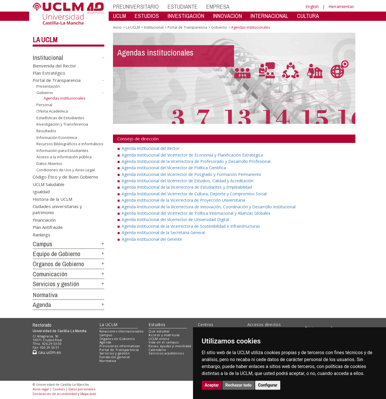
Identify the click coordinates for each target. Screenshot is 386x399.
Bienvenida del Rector (54, 65)
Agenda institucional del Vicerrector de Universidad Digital (175, 219)
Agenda (42, 304)
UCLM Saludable (48, 184)
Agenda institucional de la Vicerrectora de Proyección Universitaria (183, 200)
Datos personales (81, 389)
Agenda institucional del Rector (150, 148)
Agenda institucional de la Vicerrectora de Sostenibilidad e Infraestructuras (191, 226)
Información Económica (56, 137)
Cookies (59, 389)
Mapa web (88, 393)
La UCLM (45, 39)
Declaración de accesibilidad (55, 393)
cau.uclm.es (47, 352)
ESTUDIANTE (183, 6)
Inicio (117, 27)
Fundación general (114, 357)
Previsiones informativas (119, 346)
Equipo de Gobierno (56, 253)
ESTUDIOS (147, 16)
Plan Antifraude (48, 227)
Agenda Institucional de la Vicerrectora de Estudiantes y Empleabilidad (187, 187)
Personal (44, 104)
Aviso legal (41, 389)
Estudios (157, 324)
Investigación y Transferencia (62, 124)
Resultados (46, 130)
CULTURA (308, 16)
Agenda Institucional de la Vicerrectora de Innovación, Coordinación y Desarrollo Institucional (209, 206)
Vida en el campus (164, 342)
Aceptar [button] (212, 385)
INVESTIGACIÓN (186, 16)
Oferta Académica (52, 111)
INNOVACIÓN (227, 16)
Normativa (45, 294)
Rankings (41, 234)
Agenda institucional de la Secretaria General (163, 232)
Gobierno (44, 92)
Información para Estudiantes (62, 150)
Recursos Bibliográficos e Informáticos (69, 143)
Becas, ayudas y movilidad (170, 346)
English (312, 6)
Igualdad (41, 191)
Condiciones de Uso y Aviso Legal (65, 169)
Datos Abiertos (49, 163)
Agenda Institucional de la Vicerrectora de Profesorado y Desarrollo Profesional (196, 161)
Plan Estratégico (49, 73)
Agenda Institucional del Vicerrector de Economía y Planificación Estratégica (192, 155)
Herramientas (341, 6)
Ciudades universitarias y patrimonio (57, 209)
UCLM (119, 16)
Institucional (48, 57)
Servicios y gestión (56, 284)
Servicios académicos (166, 353)
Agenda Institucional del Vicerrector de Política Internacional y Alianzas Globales (196, 213)
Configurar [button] (267, 385)
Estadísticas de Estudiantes (60, 117)
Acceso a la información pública (64, 156)
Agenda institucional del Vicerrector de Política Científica (174, 167)
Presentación (48, 86)
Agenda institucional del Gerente (152, 239)
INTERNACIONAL (269, 16)
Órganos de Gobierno (58, 264)
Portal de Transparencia (57, 80)
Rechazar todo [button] (238, 385)
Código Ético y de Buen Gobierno (65, 177)
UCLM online (159, 339)
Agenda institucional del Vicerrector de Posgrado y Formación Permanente (191, 174)
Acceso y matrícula (164, 335)
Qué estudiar (159, 331)
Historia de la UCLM (52, 199)
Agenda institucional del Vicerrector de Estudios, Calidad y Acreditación (187, 180)
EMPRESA (217, 6)
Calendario (157, 349)
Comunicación (50, 274)
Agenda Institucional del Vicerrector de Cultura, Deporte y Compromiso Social (194, 193)
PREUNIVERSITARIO (136, 6)
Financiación (44, 220)
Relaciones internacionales (121, 331)
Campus (42, 244)
